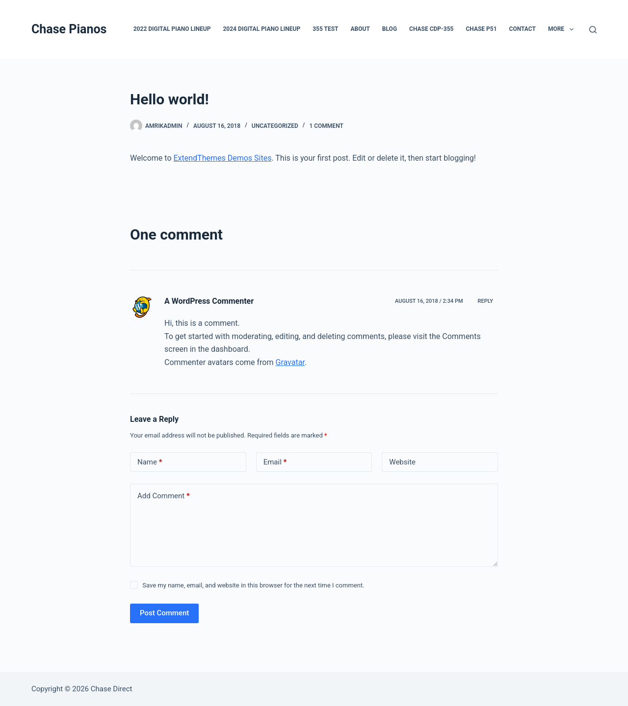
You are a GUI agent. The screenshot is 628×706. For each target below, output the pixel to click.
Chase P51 (481, 28)
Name (149, 462)
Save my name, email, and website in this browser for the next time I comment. (253, 585)
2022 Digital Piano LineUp (172, 28)
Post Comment (164, 613)
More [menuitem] (562, 29)
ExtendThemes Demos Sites (222, 158)
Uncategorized (275, 125)
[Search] (593, 29)
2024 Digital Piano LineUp (261, 28)
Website (402, 462)
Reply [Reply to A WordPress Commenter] (485, 301)
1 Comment (326, 125)
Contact (522, 28)
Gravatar (289, 362)
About (359, 28)
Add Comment (163, 496)
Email (275, 462)
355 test (325, 28)
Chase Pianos (68, 29)
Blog (389, 28)
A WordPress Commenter (209, 301)
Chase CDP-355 (431, 28)
